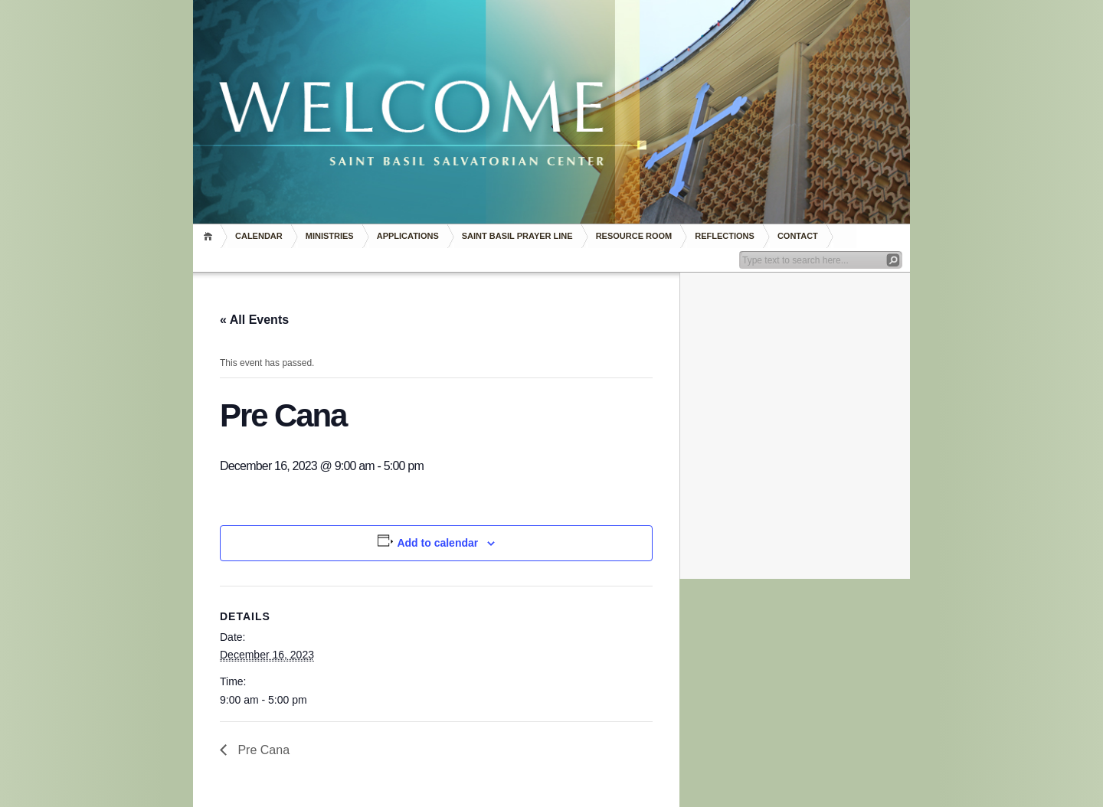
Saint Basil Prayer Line (517, 235)
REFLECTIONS (724, 235)
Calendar (259, 235)
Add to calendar (437, 543)
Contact (797, 235)
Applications (408, 235)
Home (210, 236)
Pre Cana (262, 749)
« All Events (254, 319)
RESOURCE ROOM (634, 235)
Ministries (330, 235)
